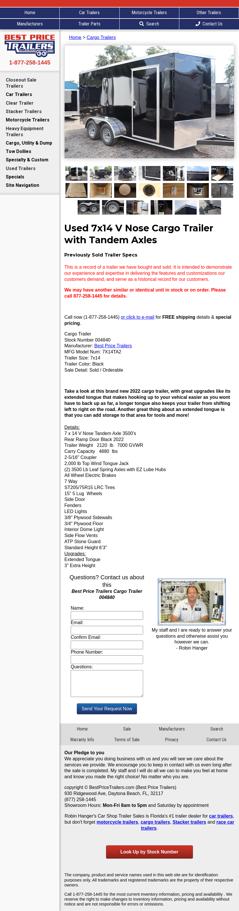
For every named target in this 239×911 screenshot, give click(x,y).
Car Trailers (89, 12)
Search (149, 24)
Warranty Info (82, 739)
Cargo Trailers (101, 37)
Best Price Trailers (113, 345)
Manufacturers (30, 24)
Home (29, 12)
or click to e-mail (137, 317)
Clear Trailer (20, 103)
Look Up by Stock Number (149, 851)
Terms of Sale (127, 739)
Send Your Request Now (107, 708)
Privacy (171, 739)
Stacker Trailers (24, 111)
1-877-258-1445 (29, 62)
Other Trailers (209, 12)
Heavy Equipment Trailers (24, 131)
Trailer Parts (89, 24)
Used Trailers (21, 168)
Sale (127, 729)
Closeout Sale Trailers (21, 83)
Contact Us (209, 24)
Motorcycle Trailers (149, 12)
